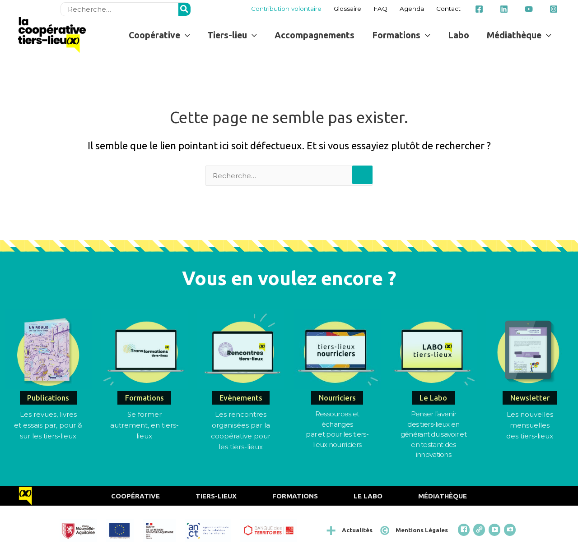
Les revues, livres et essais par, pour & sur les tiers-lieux (48, 425)
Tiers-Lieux (216, 496)
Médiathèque (442, 496)
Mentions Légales (422, 530)
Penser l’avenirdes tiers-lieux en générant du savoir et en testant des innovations (433, 434)
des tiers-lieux (529, 436)
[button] (159, 35)
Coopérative (135, 496)
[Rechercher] (184, 9)
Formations (295, 496)
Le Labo (368, 496)
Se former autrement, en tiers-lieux (144, 425)
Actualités (357, 530)
